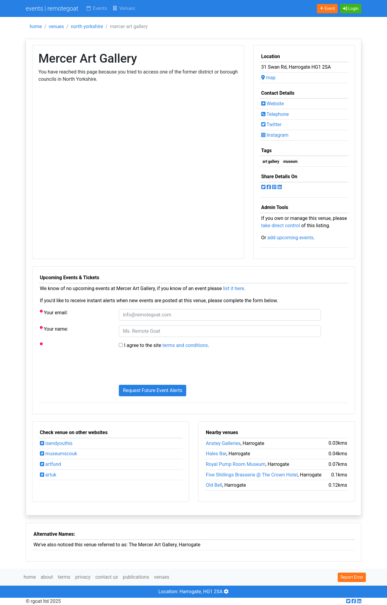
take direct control (280, 225)
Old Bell (214, 485)
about (47, 577)
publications (136, 577)
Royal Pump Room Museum (235, 464)
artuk (48, 475)
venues (56, 26)
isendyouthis (56, 443)
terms (64, 577)
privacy (83, 577)
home (36, 26)
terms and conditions (185, 345)
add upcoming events (290, 237)
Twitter (271, 124)
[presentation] (165, 368)
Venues (123, 8)
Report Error (351, 577)
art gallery (271, 161)
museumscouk (58, 453)
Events (96, 8)
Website (272, 103)
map (268, 77)
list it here (233, 288)
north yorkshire (87, 26)
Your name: (54, 328)
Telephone (275, 114)
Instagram (274, 135)
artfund (50, 464)
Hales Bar (216, 453)
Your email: (54, 312)
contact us (106, 577)
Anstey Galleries (223, 443)
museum (290, 161)
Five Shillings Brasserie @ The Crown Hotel (252, 475)
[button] (350, 8)
